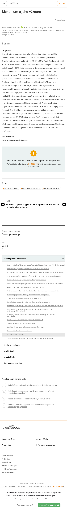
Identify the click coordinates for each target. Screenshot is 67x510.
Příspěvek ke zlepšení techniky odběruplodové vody (24, 298)
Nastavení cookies (8, 472)
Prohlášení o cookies (9, 469)
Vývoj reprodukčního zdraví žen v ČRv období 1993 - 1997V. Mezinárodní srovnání (34, 276)
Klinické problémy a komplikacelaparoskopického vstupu (25, 327)
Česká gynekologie (12, 345)
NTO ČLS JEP (33, 164)
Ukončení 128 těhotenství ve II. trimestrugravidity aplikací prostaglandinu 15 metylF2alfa (32, 315)
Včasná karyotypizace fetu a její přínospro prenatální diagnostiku (28, 295)
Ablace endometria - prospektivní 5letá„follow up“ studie (25, 287)
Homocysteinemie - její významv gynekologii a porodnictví (26, 280)
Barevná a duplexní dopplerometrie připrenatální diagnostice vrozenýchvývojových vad (32, 205)
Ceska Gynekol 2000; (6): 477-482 (25, 32)
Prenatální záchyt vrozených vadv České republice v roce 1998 (28, 269)
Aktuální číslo (9, 357)
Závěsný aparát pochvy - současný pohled (21, 323)
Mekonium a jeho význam (15, 334)
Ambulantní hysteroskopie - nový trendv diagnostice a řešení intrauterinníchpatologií (35, 306)
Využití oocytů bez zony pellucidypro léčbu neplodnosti (25, 320)
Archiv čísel (9, 351)
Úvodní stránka (8, 439)
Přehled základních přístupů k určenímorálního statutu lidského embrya (30, 338)
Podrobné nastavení (25, 505)
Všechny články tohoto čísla (15, 259)
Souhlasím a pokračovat (49, 505)
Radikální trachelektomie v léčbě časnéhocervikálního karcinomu (28, 302)
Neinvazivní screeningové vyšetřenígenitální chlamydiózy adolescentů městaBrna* (35, 284)
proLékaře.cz (12, 4)
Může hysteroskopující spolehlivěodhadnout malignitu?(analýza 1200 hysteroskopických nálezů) (30, 310)
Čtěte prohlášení (57, 486)
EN (64, 3)
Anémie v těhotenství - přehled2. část (19, 331)
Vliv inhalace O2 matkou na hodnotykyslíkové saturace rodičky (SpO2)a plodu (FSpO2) (35, 272)
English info (59, 20)
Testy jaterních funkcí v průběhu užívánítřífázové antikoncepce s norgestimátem (33, 291)
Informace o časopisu (13, 363)
